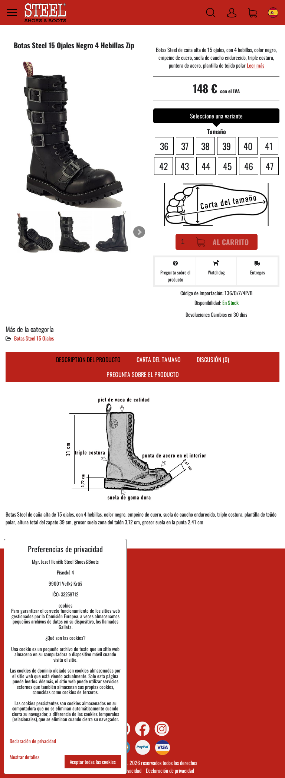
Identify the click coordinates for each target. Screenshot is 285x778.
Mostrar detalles (24, 757)
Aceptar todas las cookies (93, 761)
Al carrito (222, 242)
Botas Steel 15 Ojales (34, 338)
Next (139, 232)
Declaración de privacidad (170, 770)
